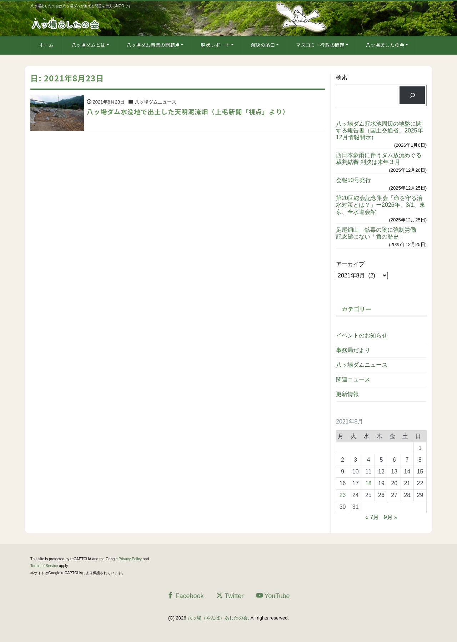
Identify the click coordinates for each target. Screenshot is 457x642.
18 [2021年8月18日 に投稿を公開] (368, 483)
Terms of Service (44, 566)
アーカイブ (350, 264)
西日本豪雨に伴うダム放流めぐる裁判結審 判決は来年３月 (379, 158)
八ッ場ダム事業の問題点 (153, 44)
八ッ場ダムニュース (361, 365)
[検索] (412, 95)
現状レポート (215, 44)
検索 (341, 77)
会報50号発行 (353, 180)
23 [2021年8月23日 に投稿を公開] (343, 495)
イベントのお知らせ (361, 335)
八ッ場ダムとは (88, 44)
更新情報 (347, 394)
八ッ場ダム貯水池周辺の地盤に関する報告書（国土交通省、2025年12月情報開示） (379, 130)
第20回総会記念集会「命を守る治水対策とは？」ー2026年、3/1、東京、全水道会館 (380, 205)
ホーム (46, 44)
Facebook (185, 596)
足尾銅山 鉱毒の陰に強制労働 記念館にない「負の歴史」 (379, 233)
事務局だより (353, 350)
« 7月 (372, 517)
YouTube (273, 596)
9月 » (390, 517)
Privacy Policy (130, 559)
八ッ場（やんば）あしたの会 (217, 618)
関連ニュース (353, 379)
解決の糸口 (263, 44)
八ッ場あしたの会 (385, 44)
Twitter (229, 596)
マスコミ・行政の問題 (320, 44)
